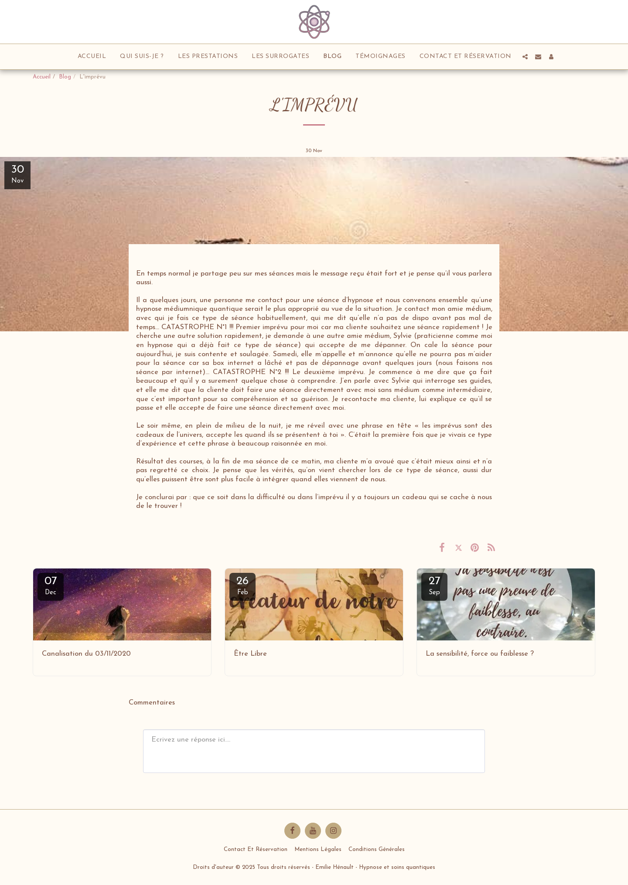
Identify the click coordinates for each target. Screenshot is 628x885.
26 (242, 585)
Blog (65, 77)
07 (51, 585)
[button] (525, 57)
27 (434, 585)
